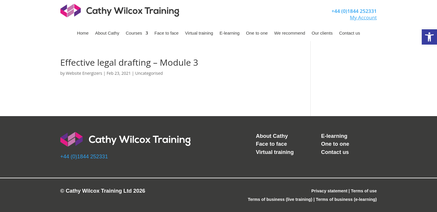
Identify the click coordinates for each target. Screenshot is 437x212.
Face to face (166, 33)
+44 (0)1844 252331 (354, 11)
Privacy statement (329, 191)
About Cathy (107, 33)
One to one (257, 33)
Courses (134, 33)
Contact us (349, 33)
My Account (363, 17)
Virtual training (199, 33)
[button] (429, 37)
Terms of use (364, 191)
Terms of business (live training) (280, 199)
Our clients (322, 33)
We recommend (289, 33)
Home (83, 33)
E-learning (229, 33)
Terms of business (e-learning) (346, 199)
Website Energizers (84, 73)
